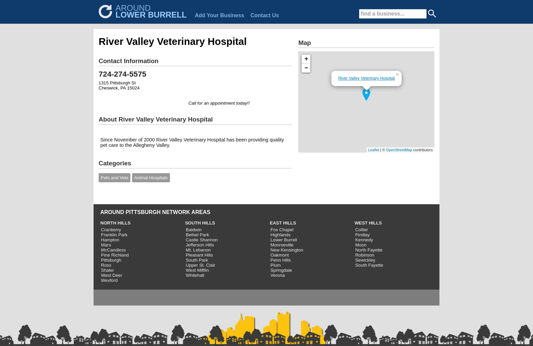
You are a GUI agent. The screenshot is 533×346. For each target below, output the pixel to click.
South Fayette (369, 265)
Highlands (280, 234)
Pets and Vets (114, 177)
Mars (106, 244)
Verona (278, 275)
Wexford (109, 280)
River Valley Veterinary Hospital (366, 78)
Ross (106, 265)
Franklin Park (114, 234)
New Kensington (287, 249)
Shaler (107, 270)
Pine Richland (115, 255)
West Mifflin (197, 270)
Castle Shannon (202, 239)
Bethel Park (197, 234)
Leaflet (373, 150)
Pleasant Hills (199, 255)
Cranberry (111, 229)
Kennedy (364, 239)
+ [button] (306, 59)
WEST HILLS (368, 222)
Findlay (362, 234)
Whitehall (195, 275)
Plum (276, 265)
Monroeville (282, 244)
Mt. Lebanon (198, 249)
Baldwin (194, 229)
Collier (361, 229)
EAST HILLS (283, 222)
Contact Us (264, 15)
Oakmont (280, 255)
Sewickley (365, 260)
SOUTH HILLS (200, 222)
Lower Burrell (284, 239)
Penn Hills (281, 260)
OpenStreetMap (399, 150)
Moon (360, 244)
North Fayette (369, 249)
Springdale (281, 270)
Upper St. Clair (200, 265)
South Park (197, 260)
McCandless (113, 249)
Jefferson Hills (200, 244)
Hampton (110, 239)
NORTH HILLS (115, 222)
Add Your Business (219, 15)
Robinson (364, 255)
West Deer (111, 275)
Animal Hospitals (151, 177)
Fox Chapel (282, 229)
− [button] (306, 68)
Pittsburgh (111, 260)
